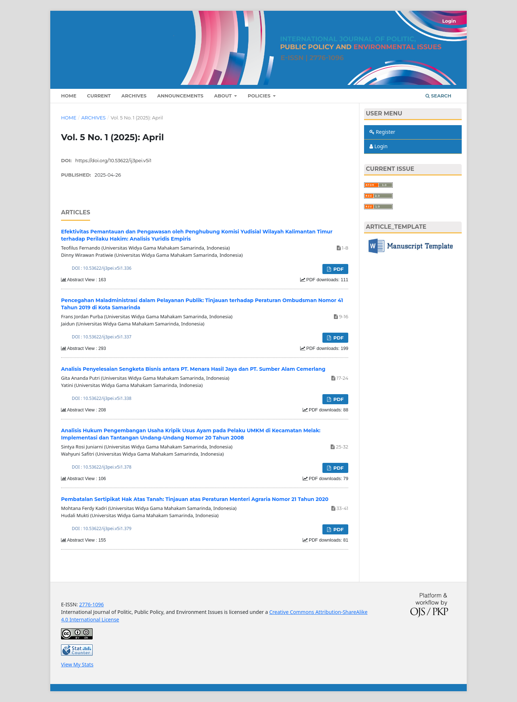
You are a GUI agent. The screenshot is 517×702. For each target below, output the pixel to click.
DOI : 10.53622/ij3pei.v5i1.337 (101, 336)
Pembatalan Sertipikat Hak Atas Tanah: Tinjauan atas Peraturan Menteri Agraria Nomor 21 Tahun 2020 (195, 499)
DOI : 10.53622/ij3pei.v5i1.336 (101, 268)
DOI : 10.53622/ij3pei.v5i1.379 (101, 528)
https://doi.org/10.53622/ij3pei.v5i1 (113, 160)
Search (438, 96)
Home (68, 96)
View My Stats (77, 664)
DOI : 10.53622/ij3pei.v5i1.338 (101, 398)
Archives (133, 96)
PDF (338, 269)
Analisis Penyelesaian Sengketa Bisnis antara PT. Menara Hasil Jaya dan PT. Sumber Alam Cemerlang (193, 369)
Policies (260, 96)
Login (449, 21)
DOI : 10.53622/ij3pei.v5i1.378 (101, 467)
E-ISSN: (70, 604)
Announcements (180, 96)
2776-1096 (91, 604)
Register (382, 131)
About (223, 96)
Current (99, 96)
